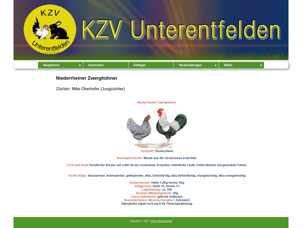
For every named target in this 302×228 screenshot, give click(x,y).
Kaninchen (96, 65)
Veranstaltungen (190, 65)
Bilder (228, 65)
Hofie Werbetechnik (161, 221)
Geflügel (140, 65)
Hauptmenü (51, 65)
